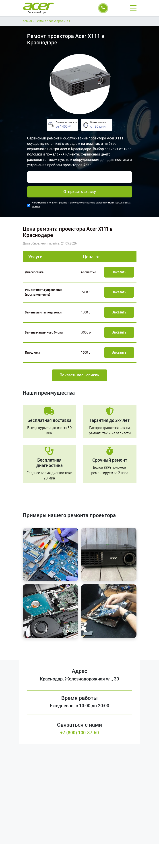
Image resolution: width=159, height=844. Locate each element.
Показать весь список (79, 375)
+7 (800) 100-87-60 (79, 732)
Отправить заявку (79, 191)
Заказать (119, 272)
